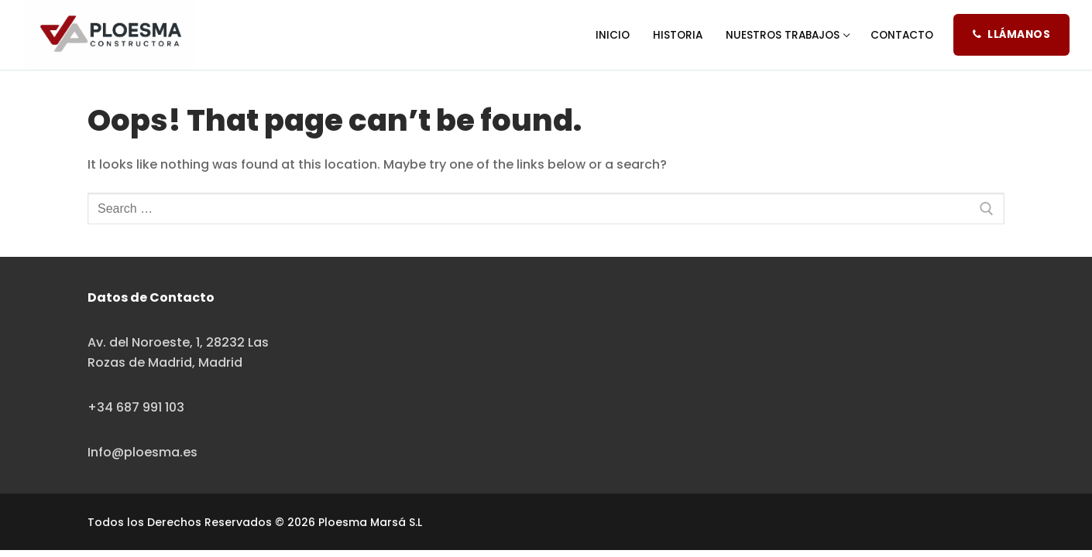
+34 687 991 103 (136, 407)
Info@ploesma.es (142, 452)
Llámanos (1011, 34)
